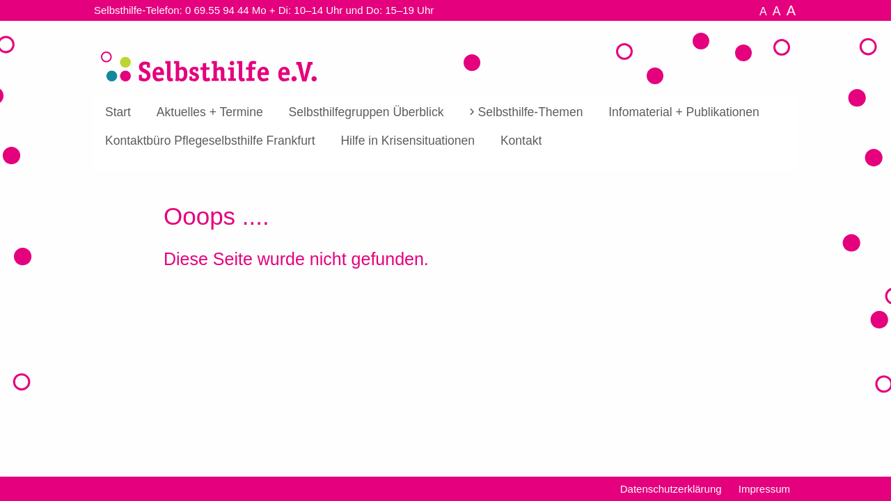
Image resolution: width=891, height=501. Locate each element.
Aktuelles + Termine (210, 112)
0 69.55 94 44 (217, 10)
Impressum (764, 489)
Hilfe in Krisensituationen (407, 141)
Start (118, 112)
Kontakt (521, 141)
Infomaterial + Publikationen (683, 112)
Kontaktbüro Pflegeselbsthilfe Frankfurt (210, 141)
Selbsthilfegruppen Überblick (366, 112)
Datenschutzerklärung (671, 489)
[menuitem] (118, 113)
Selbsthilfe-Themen (530, 112)
